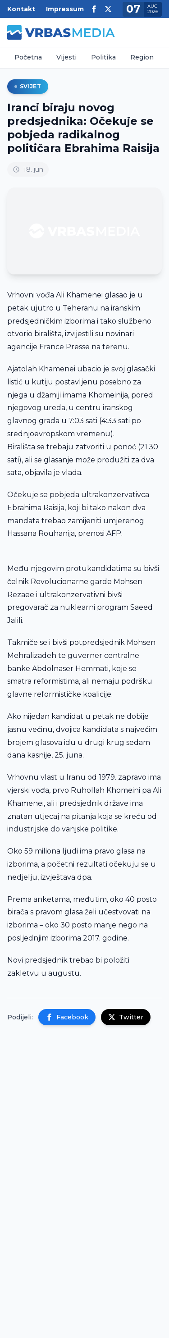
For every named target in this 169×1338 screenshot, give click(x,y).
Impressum (65, 9)
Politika (103, 57)
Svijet (27, 86)
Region (142, 57)
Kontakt (21, 9)
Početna (28, 57)
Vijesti (66, 57)
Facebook (67, 1017)
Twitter (125, 1017)
